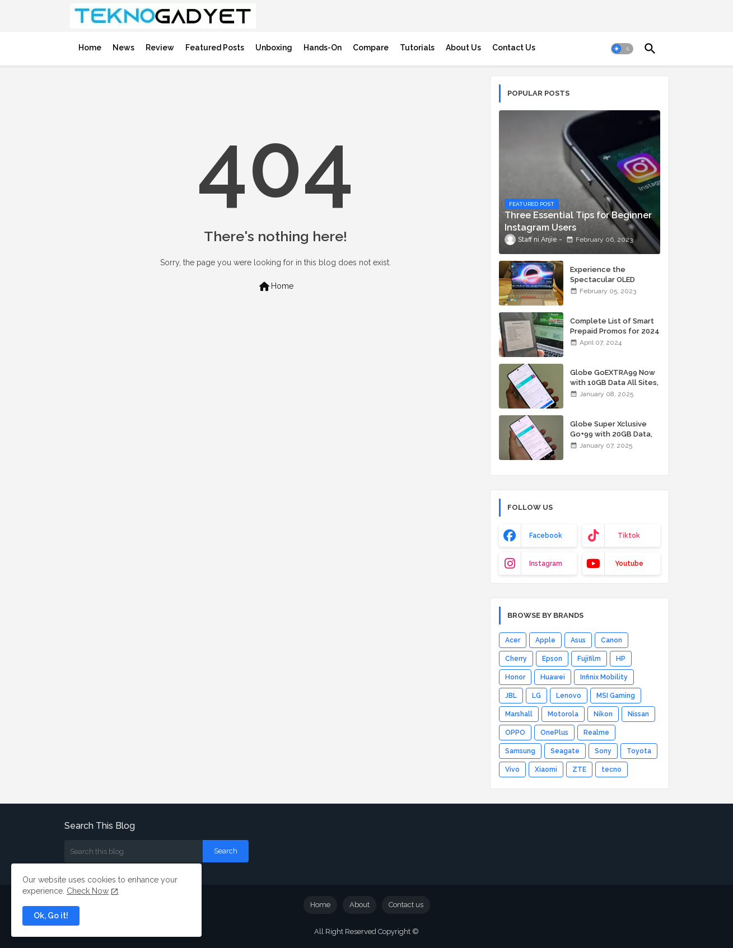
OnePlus (554, 732)
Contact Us (513, 47)
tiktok (629, 535)
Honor (515, 677)
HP (620, 659)
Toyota (639, 751)
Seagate (565, 751)
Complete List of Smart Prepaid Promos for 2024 (615, 326)
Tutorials (417, 47)
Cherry (516, 659)
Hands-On (323, 47)
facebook (545, 535)
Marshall (519, 714)
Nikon (603, 714)
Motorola (563, 714)
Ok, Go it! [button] (51, 915)
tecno (611, 769)
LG (536, 696)
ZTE (579, 769)
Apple (545, 640)
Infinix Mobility (604, 677)
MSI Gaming (615, 696)
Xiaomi (546, 769)
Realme (596, 732)
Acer (512, 640)
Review (160, 47)
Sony (603, 751)
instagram (545, 563)
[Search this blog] (133, 851)
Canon (611, 640)
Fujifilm (589, 659)
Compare (371, 47)
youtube (629, 563)
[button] (622, 48)
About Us (463, 47)
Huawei (552, 677)
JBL (511, 696)
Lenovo (568, 696)
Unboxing (273, 47)
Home (89, 47)
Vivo (512, 769)
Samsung (520, 751)
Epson (552, 659)
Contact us (406, 904)
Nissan (638, 714)
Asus (578, 640)
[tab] (90, 47)
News (123, 47)
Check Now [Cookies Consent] (88, 890)
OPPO (515, 732)
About (359, 904)
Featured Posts (214, 47)
